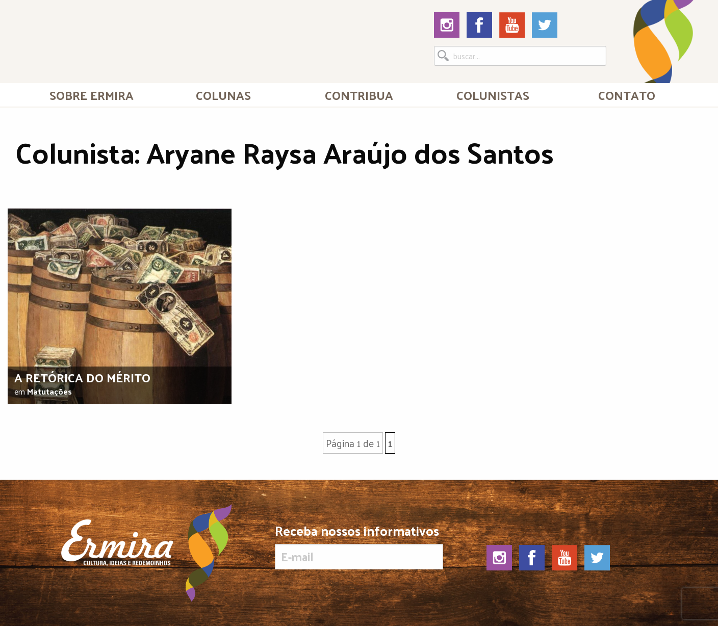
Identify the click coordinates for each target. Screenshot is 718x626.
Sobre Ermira (91, 95)
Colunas (223, 95)
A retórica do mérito (82, 377)
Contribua (359, 95)
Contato (626, 95)
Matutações (49, 391)
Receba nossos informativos (359, 546)
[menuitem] (91, 95)
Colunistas (492, 95)
